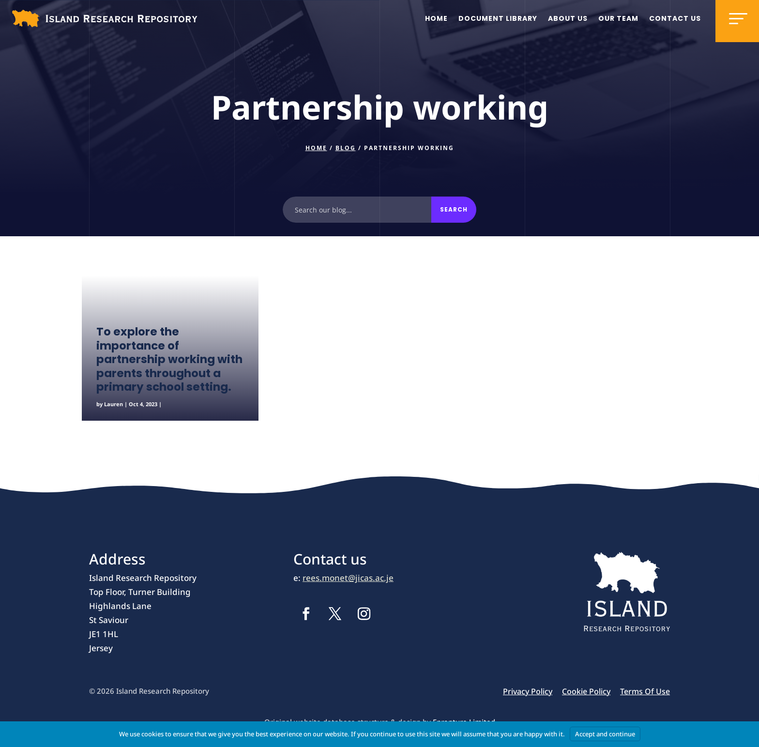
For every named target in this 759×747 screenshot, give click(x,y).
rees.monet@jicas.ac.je (348, 577)
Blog (345, 148)
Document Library (497, 18)
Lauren (113, 404)
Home (436, 18)
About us (568, 18)
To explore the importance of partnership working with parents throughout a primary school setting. (169, 359)
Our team (618, 18)
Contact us (675, 18)
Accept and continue (605, 734)
